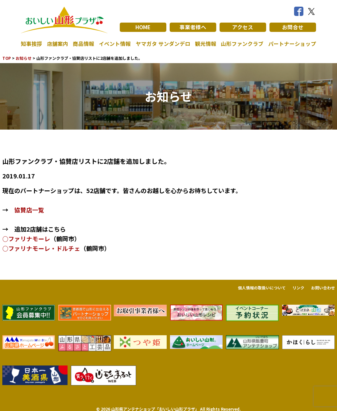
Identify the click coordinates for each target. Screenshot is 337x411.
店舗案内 (57, 44)
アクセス (242, 27)
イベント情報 (115, 44)
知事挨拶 (31, 44)
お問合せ (292, 27)
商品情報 (83, 44)
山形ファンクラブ (242, 44)
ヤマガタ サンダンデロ (163, 44)
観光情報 (205, 44)
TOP (6, 58)
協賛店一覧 (29, 209)
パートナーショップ (292, 44)
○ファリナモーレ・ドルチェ (41, 248)
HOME (143, 27)
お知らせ (24, 58)
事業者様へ (193, 27)
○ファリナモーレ (26, 238)
